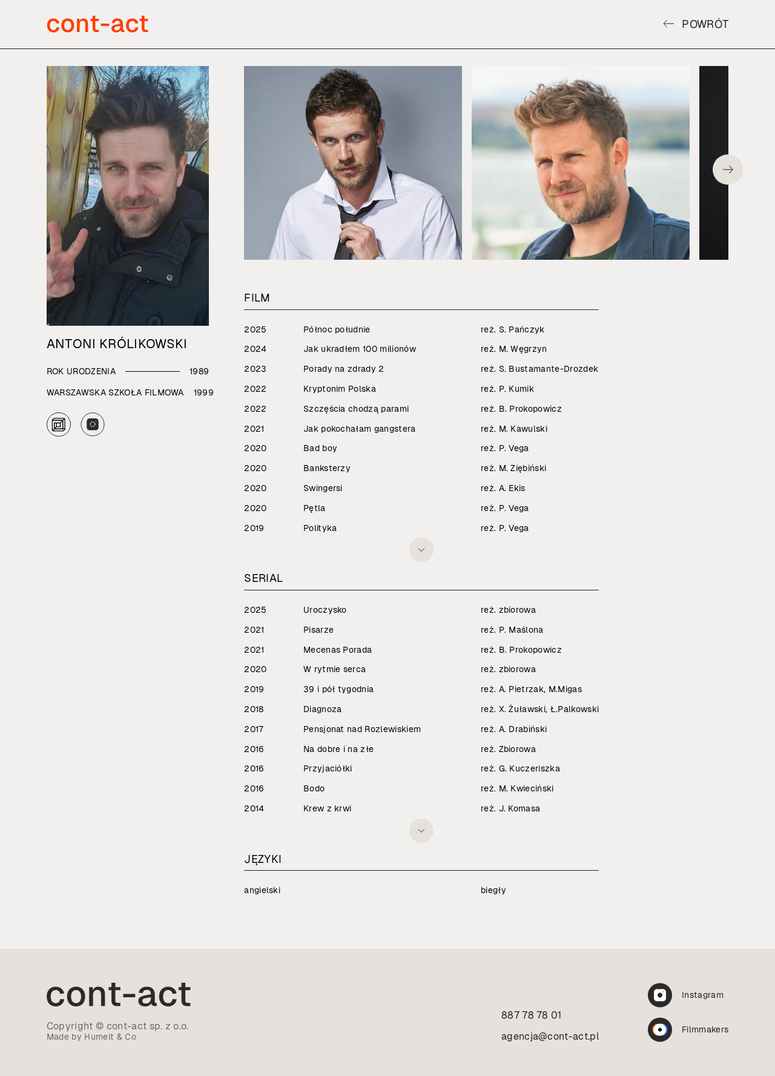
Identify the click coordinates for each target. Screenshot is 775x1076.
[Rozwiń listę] (421, 550)
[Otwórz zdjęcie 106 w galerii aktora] (581, 163)
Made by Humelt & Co (91, 1036)
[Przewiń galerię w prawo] (728, 169)
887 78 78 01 (531, 1015)
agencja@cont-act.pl (550, 1036)
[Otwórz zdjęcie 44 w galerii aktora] (353, 163)
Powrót (695, 24)
